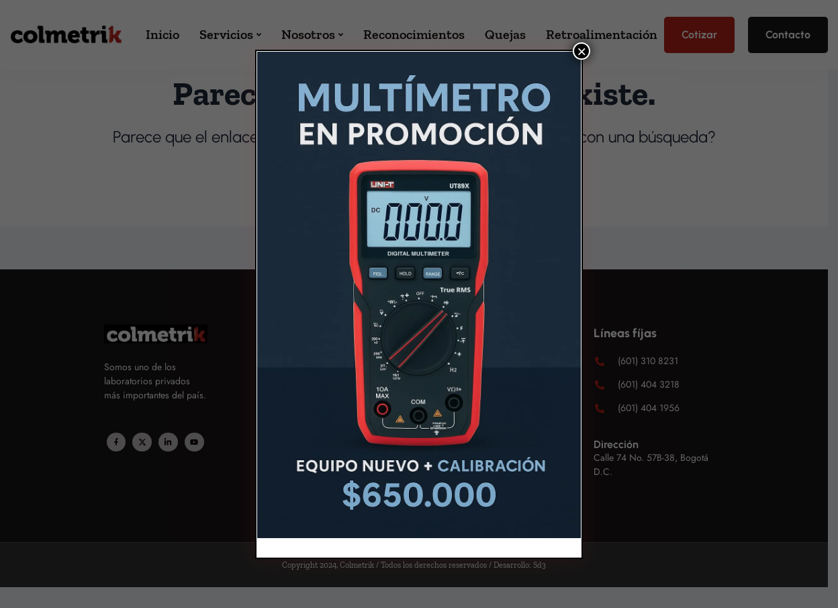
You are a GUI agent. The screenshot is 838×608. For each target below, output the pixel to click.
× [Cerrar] (581, 51)
